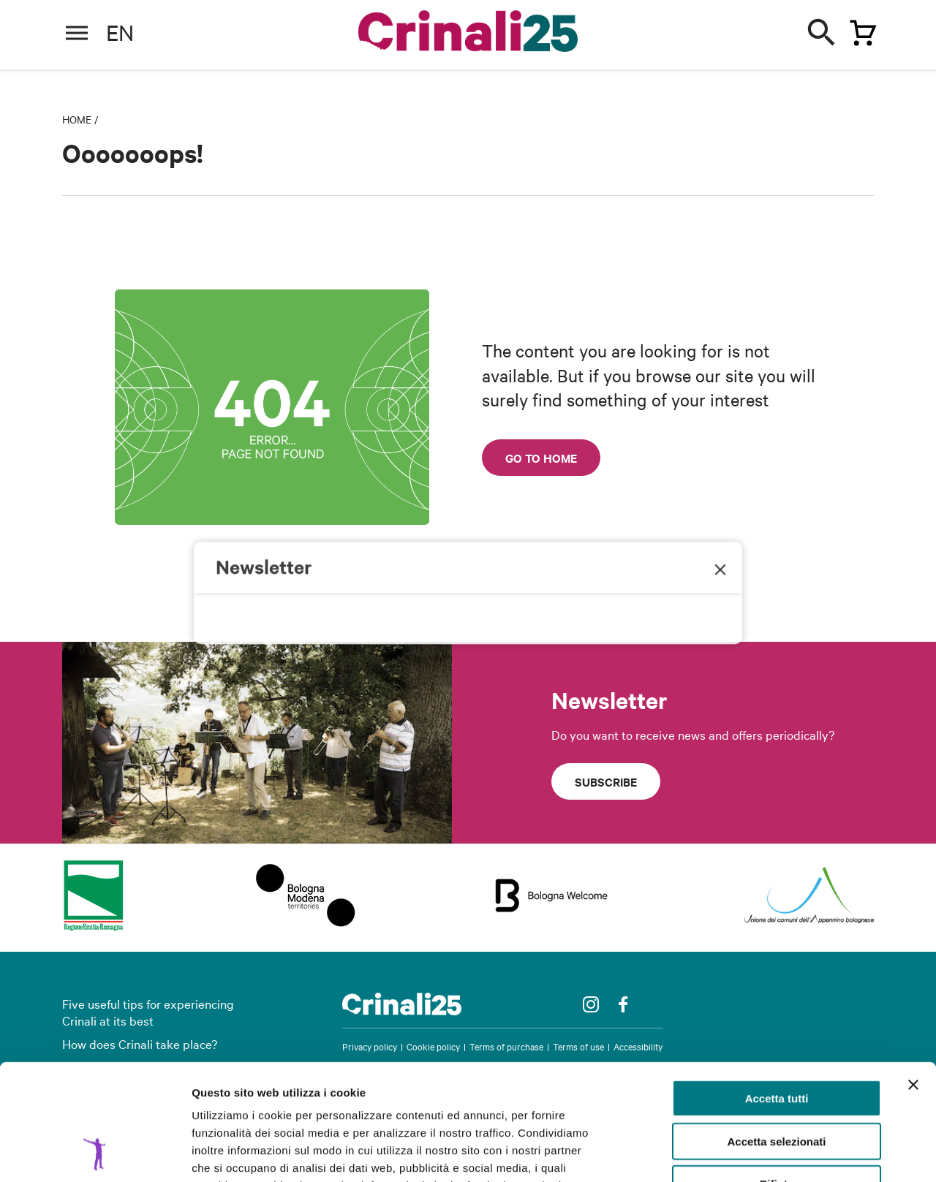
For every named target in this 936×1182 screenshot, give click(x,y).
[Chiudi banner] (913, 976)
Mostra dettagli (769, 1153)
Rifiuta (777, 1075)
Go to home (541, 458)
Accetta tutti (777, 989)
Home (76, 119)
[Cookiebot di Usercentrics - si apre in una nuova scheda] (95, 1153)
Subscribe (606, 781)
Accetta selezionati (776, 1032)
